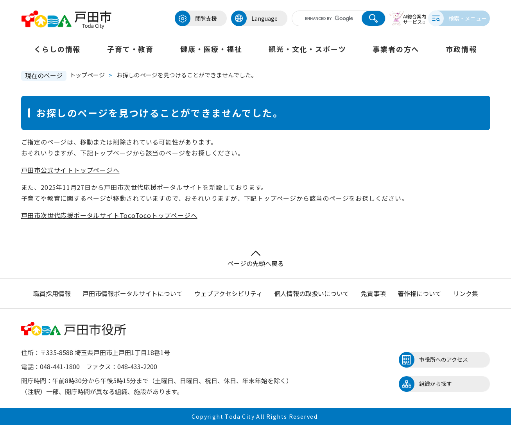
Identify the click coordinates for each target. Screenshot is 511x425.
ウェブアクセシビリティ (228, 293)
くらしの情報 (57, 49)
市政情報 (461, 49)
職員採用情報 (52, 293)
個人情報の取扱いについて (311, 293)
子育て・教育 (130, 49)
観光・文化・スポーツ (307, 49)
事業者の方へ (396, 49)
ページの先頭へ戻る (256, 259)
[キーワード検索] (319, 18)
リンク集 (465, 293)
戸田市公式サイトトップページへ (70, 170)
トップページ (87, 75)
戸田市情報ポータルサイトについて (132, 293)
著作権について (419, 293)
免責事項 (373, 293)
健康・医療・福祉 (211, 49)
